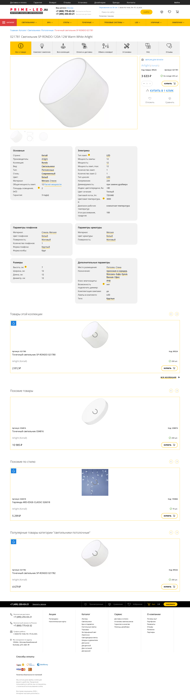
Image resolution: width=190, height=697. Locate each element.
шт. (151, 604)
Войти (177, 2)
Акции (52, 614)
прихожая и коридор (117, 271)
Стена (118, 267)
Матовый (46, 239)
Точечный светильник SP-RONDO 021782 (33, 573)
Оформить (170, 604)
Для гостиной (87, 648)
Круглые (111, 298)
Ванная (110, 277)
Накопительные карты (57, 621)
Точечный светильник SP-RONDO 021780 (33, 354)
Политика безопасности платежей (29, 675)
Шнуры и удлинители (90, 640)
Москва (70, 8)
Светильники (34, 30)
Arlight (45, 159)
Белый (45, 177)
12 (108, 162)
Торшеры (85, 629)
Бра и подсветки (88, 624)
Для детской (86, 645)
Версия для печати (154, 60)
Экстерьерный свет (89, 632)
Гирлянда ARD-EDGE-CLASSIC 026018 (31, 502)
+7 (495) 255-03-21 (73, 14)
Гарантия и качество (122, 624)
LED (108, 155)
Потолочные (47, 30)
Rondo (45, 162)
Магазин (111, 274)
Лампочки (86, 635)
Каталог (8, 22)
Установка (82, 2)
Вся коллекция (170, 377)
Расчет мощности (53, 184)
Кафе (118, 274)
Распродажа (53, 619)
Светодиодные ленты (90, 637)
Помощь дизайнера (121, 627)
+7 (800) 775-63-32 (73, 11)
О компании (154, 614)
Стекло (53, 180)
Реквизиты (151, 624)
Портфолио (151, 621)
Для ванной (86, 651)
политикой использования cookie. (30, 686)
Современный (48, 173)
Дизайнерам (99, 2)
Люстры (85, 619)
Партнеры (151, 632)
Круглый (46, 247)
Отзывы (67, 2)
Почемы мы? (152, 619)
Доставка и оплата (18, 2)
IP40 (109, 280)
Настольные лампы (89, 627)
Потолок (111, 267)
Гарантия (38, 2)
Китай (45, 155)
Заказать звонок (39, 604)
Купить (170, 83)
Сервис (118, 614)
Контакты (131, 2)
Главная (14, 30)
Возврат (52, 2)
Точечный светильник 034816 (28, 431)
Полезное (150, 629)
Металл (45, 180)
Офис (117, 277)
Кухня (124, 274)
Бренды (116, 2)
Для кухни (85, 643)
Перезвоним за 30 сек (108, 8)
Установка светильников (123, 621)
